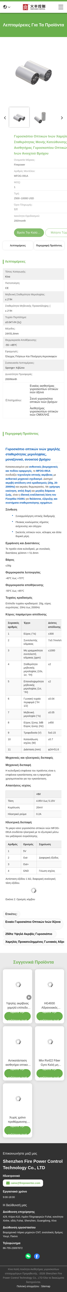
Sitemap (45, 1286)
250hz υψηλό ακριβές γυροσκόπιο (28, 933)
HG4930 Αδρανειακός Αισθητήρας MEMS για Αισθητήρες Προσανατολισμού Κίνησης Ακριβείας (49, 1006)
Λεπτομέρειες (18, 245)
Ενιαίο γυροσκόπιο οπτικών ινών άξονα (33, 921)
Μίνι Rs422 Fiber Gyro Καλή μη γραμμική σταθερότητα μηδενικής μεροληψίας (49, 1063)
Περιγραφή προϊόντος (49, 245)
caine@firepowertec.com (23, 1183)
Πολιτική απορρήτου (28, 1286)
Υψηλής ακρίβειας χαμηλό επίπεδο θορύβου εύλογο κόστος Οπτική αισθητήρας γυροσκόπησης (17, 1006)
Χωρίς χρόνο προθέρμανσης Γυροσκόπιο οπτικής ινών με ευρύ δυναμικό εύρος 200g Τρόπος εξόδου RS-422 (17, 1120)
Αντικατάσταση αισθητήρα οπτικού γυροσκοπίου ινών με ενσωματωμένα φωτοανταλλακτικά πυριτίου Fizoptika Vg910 (17, 1063)
